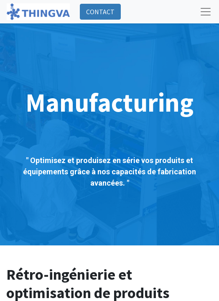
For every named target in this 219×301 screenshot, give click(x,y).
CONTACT (100, 12)
